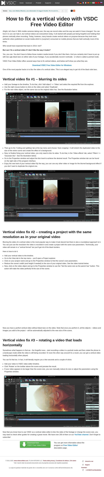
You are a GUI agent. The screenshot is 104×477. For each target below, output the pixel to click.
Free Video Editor (70, 445)
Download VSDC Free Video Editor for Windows (52, 65)
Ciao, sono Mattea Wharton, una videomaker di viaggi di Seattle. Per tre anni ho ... (34, 11)
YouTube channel (81, 435)
